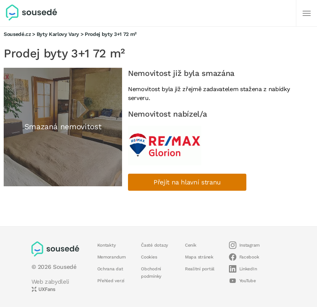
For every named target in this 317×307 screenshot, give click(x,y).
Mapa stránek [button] (199, 257)
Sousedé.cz (17, 34)
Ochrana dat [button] (110, 268)
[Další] (306, 13)
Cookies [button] (149, 257)
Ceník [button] (190, 245)
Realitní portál (200, 268)
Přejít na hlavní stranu (187, 182)
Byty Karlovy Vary (58, 34)
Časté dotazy (154, 245)
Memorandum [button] (111, 257)
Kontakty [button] (106, 245)
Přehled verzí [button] (111, 280)
